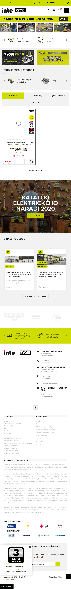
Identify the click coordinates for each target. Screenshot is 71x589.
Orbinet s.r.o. (62, 580)
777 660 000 (45, 365)
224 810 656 (45, 379)
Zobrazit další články (35, 300)
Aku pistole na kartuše (12, 441)
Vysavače (7, 439)
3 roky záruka (41, 438)
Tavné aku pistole (11, 444)
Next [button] (66, 40)
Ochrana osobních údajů (45, 433)
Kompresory (9, 436)
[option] (35, 24)
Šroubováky (8, 429)
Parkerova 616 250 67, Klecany (51, 356)
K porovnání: (6, 586)
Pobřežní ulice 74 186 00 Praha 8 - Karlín (53, 372)
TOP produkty (35, 96)
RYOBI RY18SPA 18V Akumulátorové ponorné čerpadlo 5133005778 (18, 145)
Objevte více (36, 219)
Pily (5, 431)
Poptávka (39, 441)
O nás (38, 424)
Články (38, 427)
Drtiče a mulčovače (11, 456)
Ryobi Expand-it (58, 96)
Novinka (13, 96)
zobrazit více (35, 174)
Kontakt (39, 447)
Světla (6, 434)
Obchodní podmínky (44, 430)
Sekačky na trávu (10, 451)
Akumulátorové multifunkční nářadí (18, 446)
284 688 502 (45, 363)
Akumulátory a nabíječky (13, 426)
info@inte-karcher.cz (49, 386)
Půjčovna (39, 444)
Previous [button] (4, 40)
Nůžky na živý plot (11, 453)
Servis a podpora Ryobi (45, 436)
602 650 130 (45, 381)
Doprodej (35, 102)
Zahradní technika (11, 449)
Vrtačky (7, 424)
